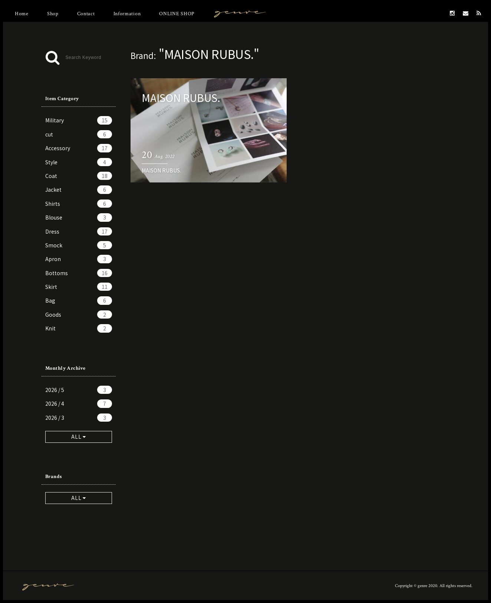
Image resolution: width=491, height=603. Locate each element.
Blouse (78, 217)
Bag (78, 300)
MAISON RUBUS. (161, 170)
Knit (78, 328)
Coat (78, 176)
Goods (78, 314)
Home (22, 13)
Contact (86, 13)
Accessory (78, 148)
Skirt (78, 287)
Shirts (78, 204)
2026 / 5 (78, 390)
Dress (78, 231)
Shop (53, 13)
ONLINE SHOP (176, 13)
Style (78, 162)
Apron (78, 259)
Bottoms (78, 273)
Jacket (78, 189)
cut (78, 134)
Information (127, 13)
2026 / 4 (78, 403)
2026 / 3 (78, 417)
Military (78, 120)
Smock (78, 245)
